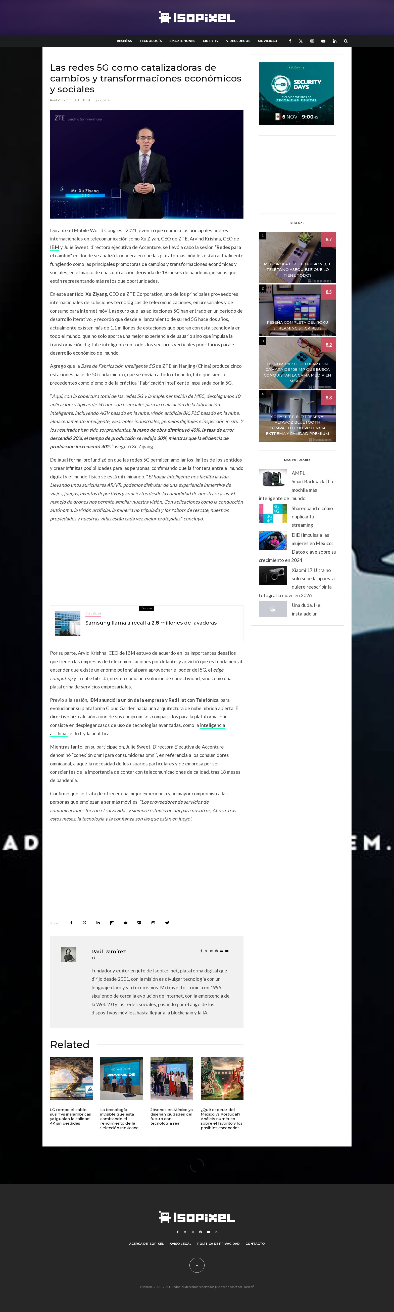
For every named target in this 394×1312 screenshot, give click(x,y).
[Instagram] (312, 41)
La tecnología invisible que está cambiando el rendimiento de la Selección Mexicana (119, 1119)
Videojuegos (238, 41)
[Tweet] (84, 923)
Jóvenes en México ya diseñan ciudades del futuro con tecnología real (172, 1117)
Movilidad (267, 41)
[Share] (71, 923)
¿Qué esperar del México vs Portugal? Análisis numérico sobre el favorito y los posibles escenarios (221, 1119)
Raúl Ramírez (60, 100)
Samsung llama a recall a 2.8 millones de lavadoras (151, 623)
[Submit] (125, 923)
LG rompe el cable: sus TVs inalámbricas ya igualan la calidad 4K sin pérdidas (70, 1117)
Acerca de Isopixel (146, 1244)
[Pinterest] (200, 1232)
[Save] (139, 923)
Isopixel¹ (248, 1287)
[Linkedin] (334, 41)
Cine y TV (211, 41)
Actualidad (82, 100)
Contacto (255, 1244)
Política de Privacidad (218, 1244)
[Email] (153, 923)
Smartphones (182, 41)
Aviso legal (180, 1244)
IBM (54, 247)
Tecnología (150, 41)
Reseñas (124, 41)
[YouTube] (323, 41)
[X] (301, 41)
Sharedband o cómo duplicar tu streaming (312, 516)
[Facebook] (290, 41)
